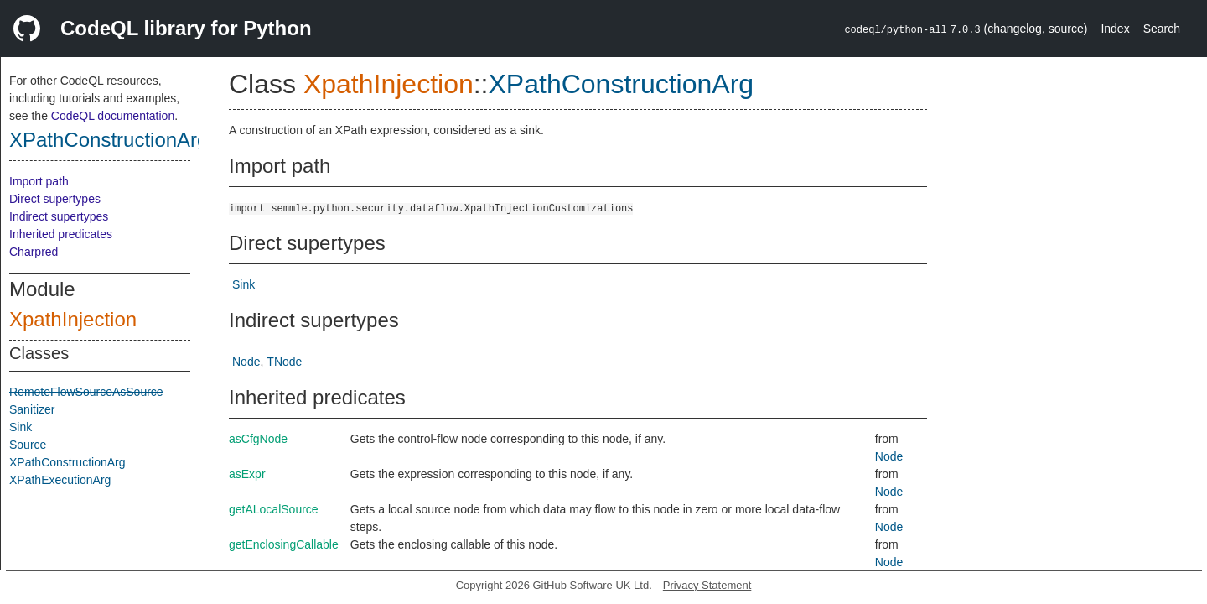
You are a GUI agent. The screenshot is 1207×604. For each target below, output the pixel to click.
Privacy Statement (707, 585)
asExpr (247, 474)
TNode (284, 361)
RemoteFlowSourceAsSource (86, 391)
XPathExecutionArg (60, 480)
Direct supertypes (55, 199)
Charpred (33, 251)
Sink (20, 427)
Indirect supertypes (58, 216)
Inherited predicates (60, 234)
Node (246, 361)
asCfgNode (258, 438)
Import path (39, 181)
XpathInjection (73, 319)
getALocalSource (274, 509)
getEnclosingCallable (284, 544)
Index (1115, 28)
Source (27, 444)
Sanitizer (31, 409)
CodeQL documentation (112, 115)
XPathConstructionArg (108, 139)
